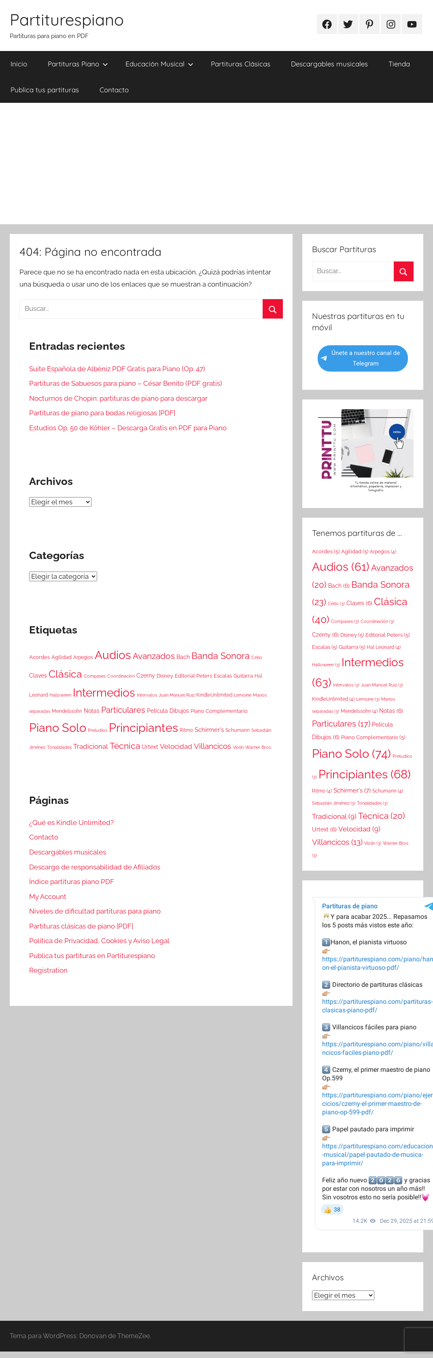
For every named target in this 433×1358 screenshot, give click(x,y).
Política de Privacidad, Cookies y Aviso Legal (99, 941)
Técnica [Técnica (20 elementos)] (125, 746)
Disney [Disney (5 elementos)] (165, 676)
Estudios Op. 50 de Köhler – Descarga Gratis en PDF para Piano (128, 428)
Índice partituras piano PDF (71, 882)
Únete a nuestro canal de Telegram (360, 358)
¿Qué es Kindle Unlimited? (71, 822)
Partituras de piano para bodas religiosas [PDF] (102, 413)
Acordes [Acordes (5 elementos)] (39, 657)
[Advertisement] (216, 163)
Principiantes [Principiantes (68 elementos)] (143, 728)
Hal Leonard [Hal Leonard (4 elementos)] (384, 647)
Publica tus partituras (45, 89)
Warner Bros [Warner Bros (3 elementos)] (258, 747)
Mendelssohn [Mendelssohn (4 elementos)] (67, 711)
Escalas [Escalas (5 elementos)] (223, 676)
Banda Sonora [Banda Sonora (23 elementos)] (220, 655)
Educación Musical (159, 64)
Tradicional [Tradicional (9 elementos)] (90, 746)
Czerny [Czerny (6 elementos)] (145, 675)
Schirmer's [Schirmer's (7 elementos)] (209, 729)
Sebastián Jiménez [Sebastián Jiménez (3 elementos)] (333, 803)
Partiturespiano (67, 19)
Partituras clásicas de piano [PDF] (81, 926)
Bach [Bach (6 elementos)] (183, 657)
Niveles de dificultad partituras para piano (95, 911)
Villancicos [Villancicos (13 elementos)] (212, 746)
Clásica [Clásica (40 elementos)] (65, 674)
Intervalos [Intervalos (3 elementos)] (147, 695)
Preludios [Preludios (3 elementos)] (97, 730)
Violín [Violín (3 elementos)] (238, 747)
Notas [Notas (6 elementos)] (92, 711)
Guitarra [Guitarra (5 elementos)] (243, 676)
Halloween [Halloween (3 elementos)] (60, 695)
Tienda (399, 64)
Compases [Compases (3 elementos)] (95, 676)
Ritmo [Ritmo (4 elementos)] (186, 730)
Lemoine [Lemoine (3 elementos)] (242, 695)
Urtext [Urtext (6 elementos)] (150, 747)
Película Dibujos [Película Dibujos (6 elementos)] (168, 711)
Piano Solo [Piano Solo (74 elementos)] (57, 727)
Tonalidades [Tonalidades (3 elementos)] (59, 747)
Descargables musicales (329, 64)
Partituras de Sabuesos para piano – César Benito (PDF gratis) (125, 383)
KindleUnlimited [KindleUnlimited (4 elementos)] (214, 695)
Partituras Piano (78, 64)
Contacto (114, 89)
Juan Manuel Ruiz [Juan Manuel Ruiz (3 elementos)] (177, 695)
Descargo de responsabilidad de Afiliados (94, 867)
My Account (47, 897)
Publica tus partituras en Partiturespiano (92, 956)
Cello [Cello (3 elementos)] (256, 657)
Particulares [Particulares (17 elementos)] (123, 710)
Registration (48, 970)
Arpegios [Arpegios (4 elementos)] (83, 657)
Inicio (19, 64)
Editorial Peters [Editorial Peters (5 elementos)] (193, 676)
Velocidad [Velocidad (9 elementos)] (176, 746)
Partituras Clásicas (240, 64)
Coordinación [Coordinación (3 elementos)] (121, 676)
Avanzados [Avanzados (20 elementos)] (154, 656)
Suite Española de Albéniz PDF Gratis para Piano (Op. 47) (117, 369)
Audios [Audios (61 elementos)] (113, 655)
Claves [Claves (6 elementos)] (38, 675)
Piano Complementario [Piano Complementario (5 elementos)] (219, 711)
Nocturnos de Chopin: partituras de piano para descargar (118, 398)
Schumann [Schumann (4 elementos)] (237, 730)
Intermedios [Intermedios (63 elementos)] (104, 692)
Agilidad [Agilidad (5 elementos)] (61, 657)
